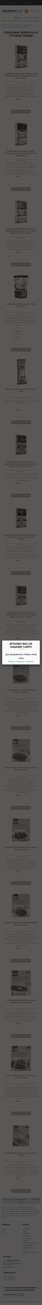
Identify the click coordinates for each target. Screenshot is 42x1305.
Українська (20, 661)
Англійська (29, 661)
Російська (11, 661)
